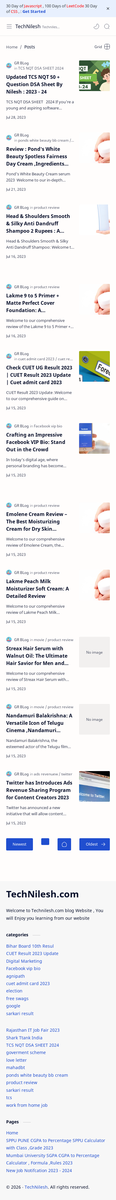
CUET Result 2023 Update (32, 953)
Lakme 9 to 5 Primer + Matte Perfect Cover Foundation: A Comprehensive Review (34, 303)
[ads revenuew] (47, 774)
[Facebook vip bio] (48, 426)
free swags (17, 998)
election (14, 991)
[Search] (106, 26)
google (13, 1006)
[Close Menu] (108, 8)
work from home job (27, 1105)
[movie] (40, 639)
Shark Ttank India (24, 1038)
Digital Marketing (24, 961)
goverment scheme (26, 1052)
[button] (96, 26)
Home (12, 1133)
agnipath (15, 976)
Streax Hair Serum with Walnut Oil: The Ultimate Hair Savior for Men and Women (36, 656)
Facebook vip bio (23, 968)
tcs (9, 1097)
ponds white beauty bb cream (37, 1075)
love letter (16, 1060)
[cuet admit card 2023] (37, 358)
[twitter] (66, 774)
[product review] (46, 207)
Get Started (34, 11)
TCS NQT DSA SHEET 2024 (32, 1045)
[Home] (64, 844)
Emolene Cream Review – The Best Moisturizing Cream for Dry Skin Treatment (36, 522)
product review (21, 1082)
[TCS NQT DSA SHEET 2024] (41, 68)
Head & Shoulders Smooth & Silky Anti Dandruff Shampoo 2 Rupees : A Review (38, 224)
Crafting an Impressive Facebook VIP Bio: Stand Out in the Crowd (35, 442)
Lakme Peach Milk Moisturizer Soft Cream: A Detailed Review (37, 588)
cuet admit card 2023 (28, 983)
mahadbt (15, 1067)
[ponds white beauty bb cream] (44, 140)
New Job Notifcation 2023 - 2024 (39, 1170)
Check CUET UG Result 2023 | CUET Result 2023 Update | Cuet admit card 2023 (39, 375)
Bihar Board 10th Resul (30, 946)
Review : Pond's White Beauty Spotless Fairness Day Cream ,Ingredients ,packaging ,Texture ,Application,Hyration (36, 156)
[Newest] (19, 844)
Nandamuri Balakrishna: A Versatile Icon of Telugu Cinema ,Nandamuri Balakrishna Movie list (39, 723)
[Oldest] (94, 844)
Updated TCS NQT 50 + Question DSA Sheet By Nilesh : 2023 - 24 (34, 84)
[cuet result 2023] (72, 358)
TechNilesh (28, 26)
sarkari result (20, 1013)
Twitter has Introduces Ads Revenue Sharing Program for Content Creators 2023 (39, 790)
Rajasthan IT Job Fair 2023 (33, 1030)
